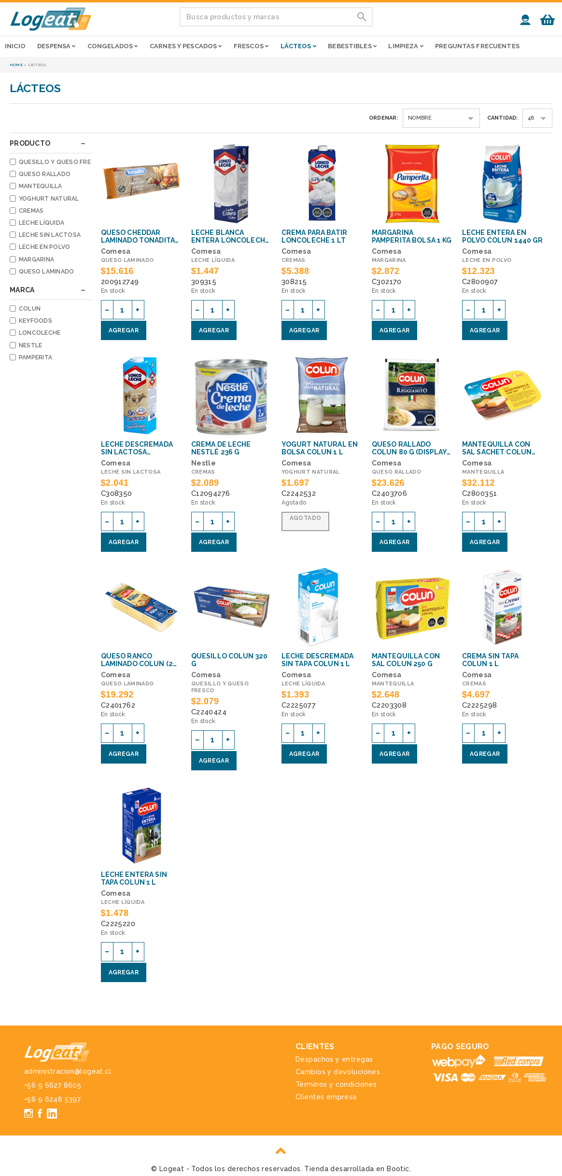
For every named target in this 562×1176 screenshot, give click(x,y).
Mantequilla (40, 186)
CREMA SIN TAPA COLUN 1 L (490, 660)
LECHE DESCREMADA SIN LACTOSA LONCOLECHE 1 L (137, 448)
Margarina (36, 259)
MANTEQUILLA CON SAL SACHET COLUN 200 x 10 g (497, 448)
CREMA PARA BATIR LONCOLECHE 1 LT (314, 236)
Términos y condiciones (336, 1084)
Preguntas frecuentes (477, 46)
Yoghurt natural (49, 199)
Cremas (31, 211)
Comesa (116, 251)
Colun (30, 309)
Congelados (112, 46)
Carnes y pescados (186, 46)
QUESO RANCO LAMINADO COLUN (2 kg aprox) (137, 660)
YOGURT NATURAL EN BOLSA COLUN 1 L (319, 448)
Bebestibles (352, 46)
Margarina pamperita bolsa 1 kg (412, 236)
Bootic (398, 1169)
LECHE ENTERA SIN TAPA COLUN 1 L (134, 878)
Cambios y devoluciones (337, 1072)
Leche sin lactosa (50, 235)
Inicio (15, 46)
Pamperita (35, 357)
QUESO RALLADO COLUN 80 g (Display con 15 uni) (409, 448)
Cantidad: (502, 118)
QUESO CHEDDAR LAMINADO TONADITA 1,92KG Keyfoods (138, 236)
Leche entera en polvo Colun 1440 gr (502, 236)
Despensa (56, 46)
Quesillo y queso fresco (61, 162)
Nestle (30, 345)
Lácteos (298, 46)
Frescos (251, 46)
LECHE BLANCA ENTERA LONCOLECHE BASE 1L (230, 236)
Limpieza (405, 46)
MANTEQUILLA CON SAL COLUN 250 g (406, 660)
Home (16, 64)
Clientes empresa (326, 1097)
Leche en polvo (44, 247)
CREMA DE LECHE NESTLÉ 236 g (221, 448)
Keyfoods (35, 321)
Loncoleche (39, 333)
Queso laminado (46, 271)
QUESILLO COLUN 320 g (229, 660)
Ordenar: (383, 118)
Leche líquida (41, 223)
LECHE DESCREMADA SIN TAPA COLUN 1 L (317, 660)
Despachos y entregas (334, 1059)
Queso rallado (44, 174)
